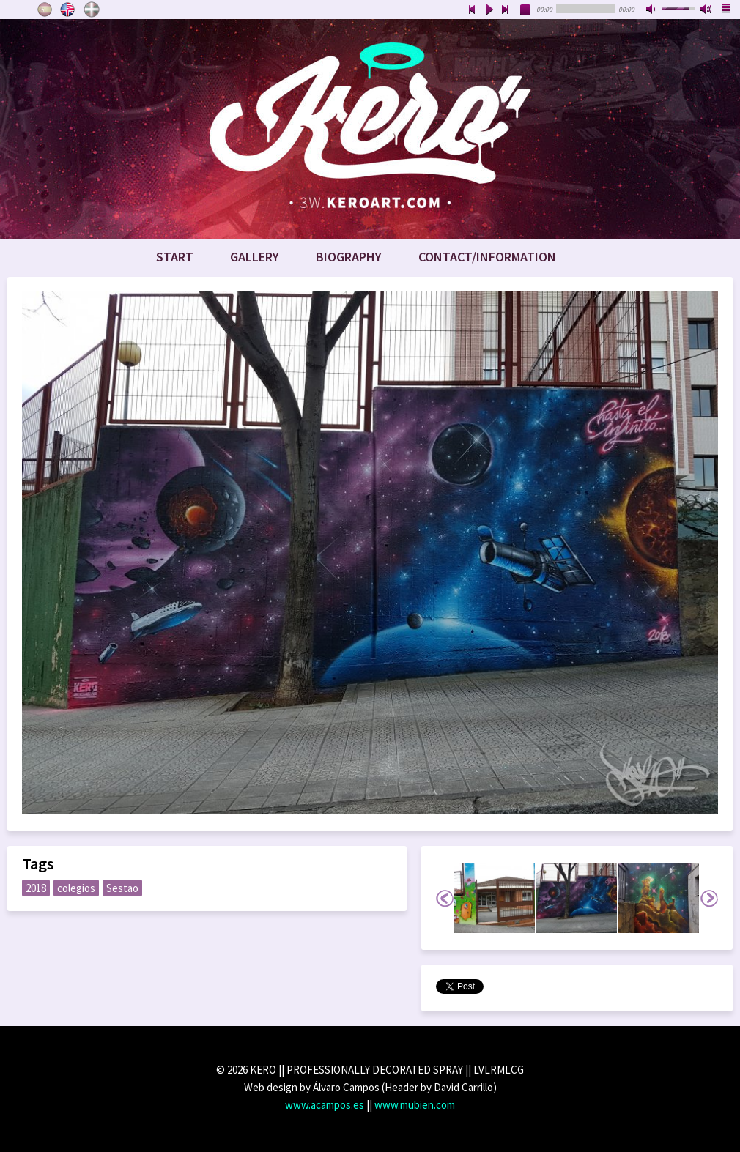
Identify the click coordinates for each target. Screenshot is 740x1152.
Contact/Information (487, 256)
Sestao (122, 888)
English (68, 9)
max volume (706, 10)
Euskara (92, 9)
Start (174, 256)
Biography (349, 256)
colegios (76, 888)
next (505, 10)
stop (526, 10)
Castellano (45, 9)
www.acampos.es (324, 1105)
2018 (36, 888)
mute (652, 10)
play (488, 10)
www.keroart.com (370, 129)
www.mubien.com (414, 1105)
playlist (726, 10)
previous (471, 10)
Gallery (254, 256)
